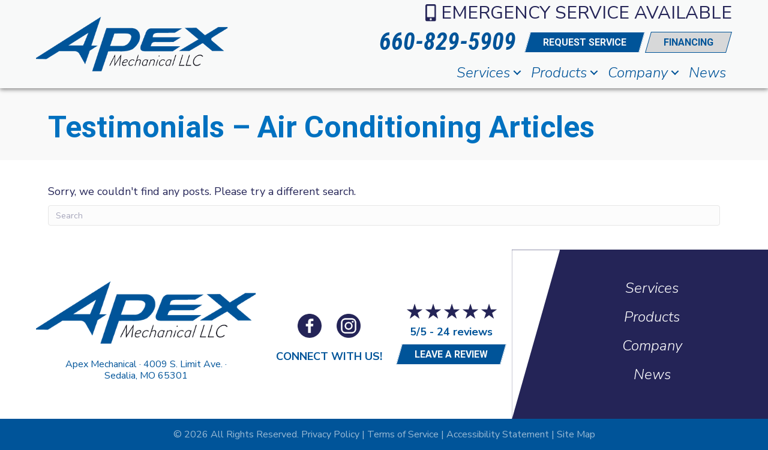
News (707, 72)
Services (483, 72)
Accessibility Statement (497, 434)
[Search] (384, 215)
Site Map (576, 434)
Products (559, 72)
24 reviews (465, 332)
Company (638, 72)
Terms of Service (403, 434)
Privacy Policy (330, 434)
